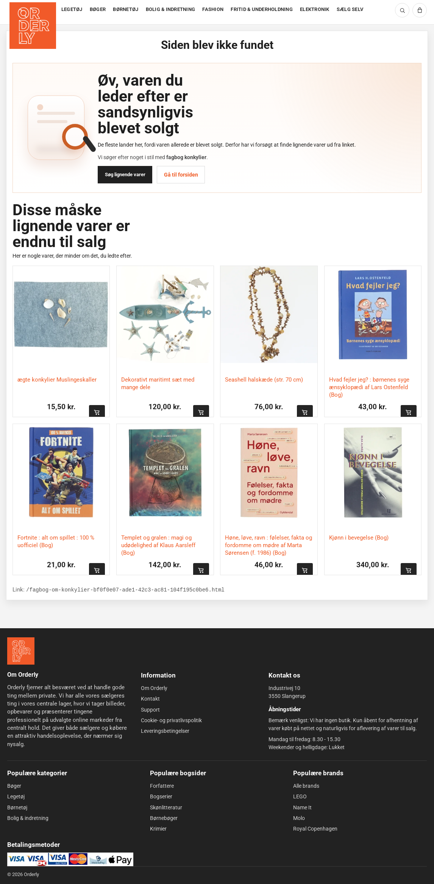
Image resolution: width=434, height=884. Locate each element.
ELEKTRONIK (314, 9)
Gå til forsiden (181, 175)
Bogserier (161, 796)
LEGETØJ (72, 9)
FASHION (212, 9)
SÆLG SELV (350, 9)
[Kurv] (419, 10)
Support (150, 709)
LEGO (300, 796)
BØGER (98, 9)
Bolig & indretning (27, 818)
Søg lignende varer (125, 174)
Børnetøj (17, 807)
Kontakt (150, 699)
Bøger (14, 786)
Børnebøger (164, 818)
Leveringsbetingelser (165, 731)
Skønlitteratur (166, 807)
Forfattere (162, 786)
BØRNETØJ (125, 9)
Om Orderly (154, 688)
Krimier (158, 829)
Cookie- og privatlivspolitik (171, 720)
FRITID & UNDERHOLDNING (262, 9)
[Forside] (33, 12)
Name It (302, 807)
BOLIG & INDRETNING (170, 9)
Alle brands (306, 786)
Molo (299, 818)
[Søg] (402, 10)
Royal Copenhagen (315, 829)
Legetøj (16, 796)
